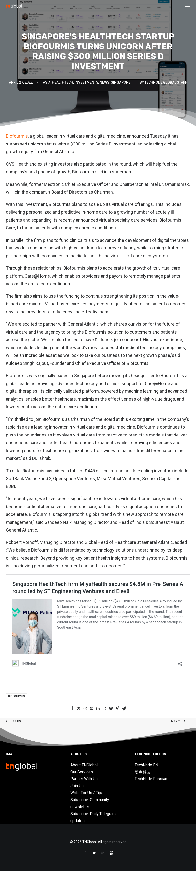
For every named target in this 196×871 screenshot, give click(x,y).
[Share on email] (124, 708)
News (104, 82)
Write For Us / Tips (86, 792)
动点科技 (142, 772)
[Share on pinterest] (92, 708)
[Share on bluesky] (111, 708)
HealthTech (62, 82)
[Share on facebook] (72, 708)
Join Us (77, 785)
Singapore (120, 82)
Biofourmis (17, 136)
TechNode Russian (151, 778)
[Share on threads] (85, 708)
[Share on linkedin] (98, 708)
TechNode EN (146, 765)
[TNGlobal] (14, 6)
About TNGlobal (84, 765)
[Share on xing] (117, 708)
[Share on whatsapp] (104, 708)
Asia (46, 82)
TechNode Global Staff (166, 82)
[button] (187, 6)
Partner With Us (84, 778)
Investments (86, 82)
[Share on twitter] (79, 708)
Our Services (81, 772)
